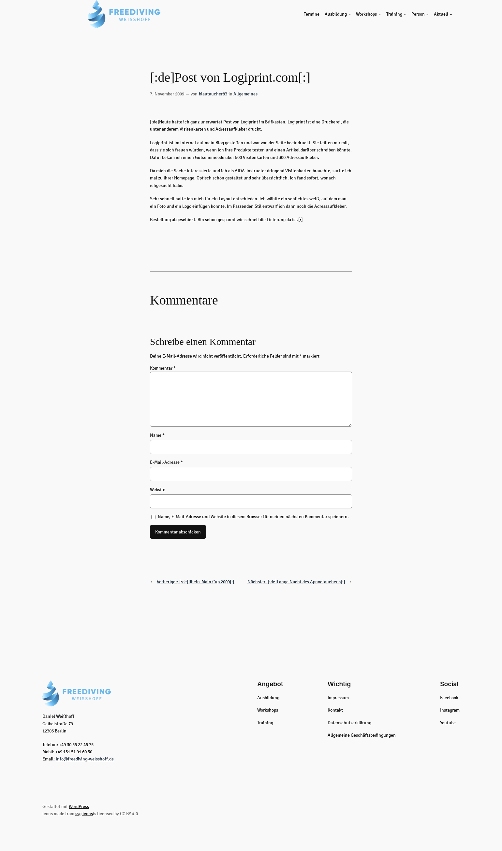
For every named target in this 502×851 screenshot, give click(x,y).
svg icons (84, 813)
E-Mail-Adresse (166, 462)
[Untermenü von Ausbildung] (349, 13)
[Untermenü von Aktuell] (451, 13)
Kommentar (163, 368)
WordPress (79, 806)
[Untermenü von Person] (427, 13)
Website (157, 489)
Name (157, 435)
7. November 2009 (167, 94)
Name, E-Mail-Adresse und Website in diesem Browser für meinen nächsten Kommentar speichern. (253, 516)
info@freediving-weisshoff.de (85, 759)
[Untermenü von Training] (404, 13)
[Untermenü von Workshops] (379, 13)
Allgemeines (245, 94)
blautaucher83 (213, 94)
